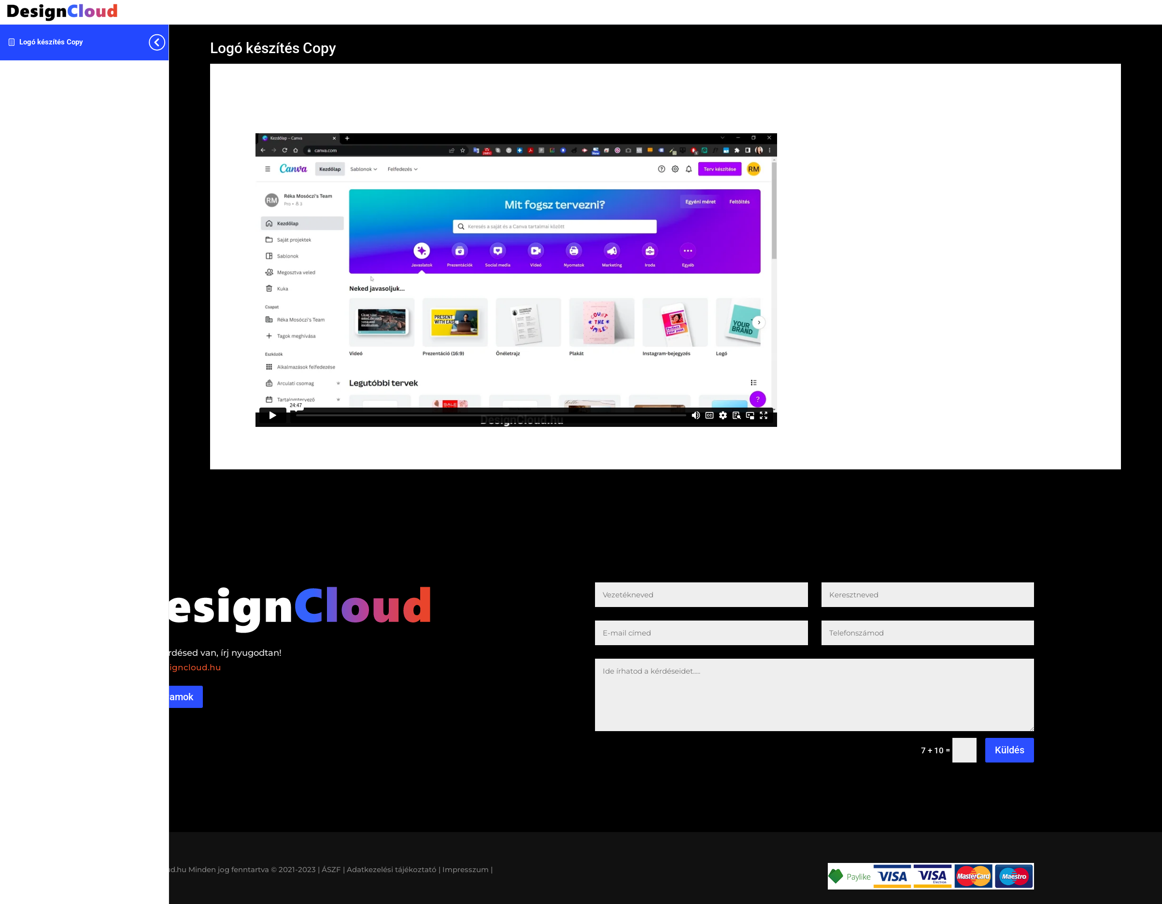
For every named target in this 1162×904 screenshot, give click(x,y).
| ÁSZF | (331, 869)
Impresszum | (467, 869)
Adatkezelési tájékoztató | (393, 869)
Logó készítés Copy (51, 42)
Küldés (1009, 750)
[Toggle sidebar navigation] (166, 42)
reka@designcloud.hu (174, 667)
